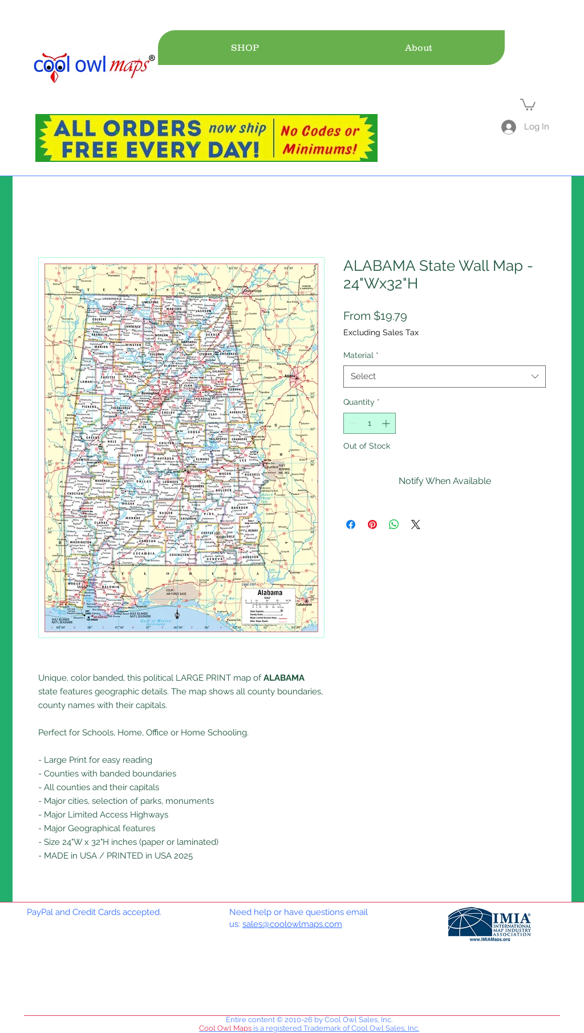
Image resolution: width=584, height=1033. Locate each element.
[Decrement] (352, 423)
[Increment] (387, 423)
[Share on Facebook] (351, 524)
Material (361, 355)
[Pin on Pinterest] (372, 524)
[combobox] (444, 376)
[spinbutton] (369, 423)
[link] (528, 104)
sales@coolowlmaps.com (292, 924)
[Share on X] (416, 524)
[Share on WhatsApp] (394, 524)
